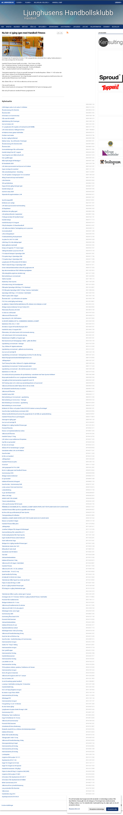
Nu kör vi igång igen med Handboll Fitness (23, 33)
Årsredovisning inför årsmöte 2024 (12, 144)
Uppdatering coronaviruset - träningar (13, 343)
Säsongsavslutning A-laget (10, 743)
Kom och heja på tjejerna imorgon (11, 689)
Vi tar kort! (5, 464)
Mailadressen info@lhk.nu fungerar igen (13, 338)
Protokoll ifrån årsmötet (9, 619)
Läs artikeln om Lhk (7, 661)
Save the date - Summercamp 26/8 (12, 484)
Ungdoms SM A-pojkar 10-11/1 (11, 757)
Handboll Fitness (7, 566)
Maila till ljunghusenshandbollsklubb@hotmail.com (17, 357)
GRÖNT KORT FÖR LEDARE (9, 498)
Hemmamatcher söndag (9, 664)
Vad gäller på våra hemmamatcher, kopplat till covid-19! (18, 380)
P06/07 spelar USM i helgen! (10, 295)
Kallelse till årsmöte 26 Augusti (11, 481)
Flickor (19, 2)
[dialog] (94, 804)
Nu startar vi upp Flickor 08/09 (10, 692)
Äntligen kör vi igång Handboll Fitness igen (14, 425)
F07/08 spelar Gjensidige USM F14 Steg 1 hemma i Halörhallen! (20, 290)
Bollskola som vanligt (8, 203)
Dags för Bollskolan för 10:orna (11, 718)
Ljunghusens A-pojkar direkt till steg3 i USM (14, 709)
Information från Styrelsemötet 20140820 (14, 780)
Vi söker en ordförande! (9, 312)
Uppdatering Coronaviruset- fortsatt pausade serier (17, 366)
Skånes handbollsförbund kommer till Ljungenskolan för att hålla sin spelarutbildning (26, 414)
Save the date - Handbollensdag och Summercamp (16, 639)
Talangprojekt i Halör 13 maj (10, 737)
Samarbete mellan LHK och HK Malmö (13, 450)
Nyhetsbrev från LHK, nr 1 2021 (11, 324)
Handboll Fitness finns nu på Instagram (13, 417)
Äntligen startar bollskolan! (10, 476)
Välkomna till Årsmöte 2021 (10, 315)
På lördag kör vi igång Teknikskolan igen (13, 588)
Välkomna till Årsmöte (8, 391)
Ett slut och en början (8, 445)
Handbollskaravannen (8, 656)
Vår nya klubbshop (7, 183)
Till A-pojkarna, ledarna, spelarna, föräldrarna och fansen (18, 667)
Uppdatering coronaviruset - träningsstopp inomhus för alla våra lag (21, 355)
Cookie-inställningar (7, 805)
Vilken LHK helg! (6, 495)
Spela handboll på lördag (9, 574)
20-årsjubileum (6, 208)
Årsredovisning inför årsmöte (10, 110)
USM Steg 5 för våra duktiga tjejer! (12, 242)
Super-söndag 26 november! (10, 169)
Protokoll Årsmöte (7, 428)
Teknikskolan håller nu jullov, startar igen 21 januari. (16, 594)
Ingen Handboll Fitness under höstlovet (13, 538)
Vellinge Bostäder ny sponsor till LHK (12, 250)
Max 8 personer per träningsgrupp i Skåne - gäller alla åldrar (19, 341)
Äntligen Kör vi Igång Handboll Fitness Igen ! (14, 543)
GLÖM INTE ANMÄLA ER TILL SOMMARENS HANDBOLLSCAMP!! (20, 321)
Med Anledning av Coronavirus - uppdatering (15, 402)
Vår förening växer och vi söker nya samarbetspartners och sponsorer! (22, 383)
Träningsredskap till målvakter (10, 515)
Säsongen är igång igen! (9, 419)
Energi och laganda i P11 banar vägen (13, 248)
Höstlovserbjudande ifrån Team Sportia (13, 535)
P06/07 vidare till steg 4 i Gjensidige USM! (14, 265)
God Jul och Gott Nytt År (9, 352)
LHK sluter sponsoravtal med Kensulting (13, 205)
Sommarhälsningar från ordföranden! (12, 149)
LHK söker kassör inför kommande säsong (14, 335)
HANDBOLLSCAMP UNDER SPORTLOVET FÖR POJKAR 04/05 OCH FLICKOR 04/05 (25, 518)
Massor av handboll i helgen (10, 521)
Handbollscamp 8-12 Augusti (10, 222)
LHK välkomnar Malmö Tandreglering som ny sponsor (17, 228)
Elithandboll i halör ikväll (9, 549)
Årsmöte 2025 (6, 113)
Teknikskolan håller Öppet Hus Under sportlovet (16, 580)
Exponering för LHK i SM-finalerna (11, 318)
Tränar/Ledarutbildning (8, 501)
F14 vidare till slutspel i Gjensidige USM (13, 253)
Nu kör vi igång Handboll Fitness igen (13, 585)
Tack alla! (4, 554)
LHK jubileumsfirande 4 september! (12, 214)
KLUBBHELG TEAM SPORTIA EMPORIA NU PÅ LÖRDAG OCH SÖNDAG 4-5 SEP (24, 304)
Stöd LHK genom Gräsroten (10, 673)
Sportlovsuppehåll (7, 200)
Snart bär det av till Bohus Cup (10, 636)
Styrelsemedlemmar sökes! (10, 628)
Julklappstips (6, 526)
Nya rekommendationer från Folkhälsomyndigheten (17, 270)
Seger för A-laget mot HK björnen (11, 765)
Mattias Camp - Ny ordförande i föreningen (14, 141)
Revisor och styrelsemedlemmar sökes (13, 431)
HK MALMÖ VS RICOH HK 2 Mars (11, 577)
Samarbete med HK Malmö (10, 552)
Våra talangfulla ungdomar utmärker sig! (13, 273)
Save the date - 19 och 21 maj (10, 571)
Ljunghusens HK (8, 2)
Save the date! (6, 453)
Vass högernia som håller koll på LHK (13, 155)
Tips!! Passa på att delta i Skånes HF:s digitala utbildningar (19, 363)
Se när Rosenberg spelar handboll (12, 681)
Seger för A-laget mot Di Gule (10, 763)
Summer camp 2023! (8, 191)
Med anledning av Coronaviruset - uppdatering (15, 397)
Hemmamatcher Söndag (9, 653)
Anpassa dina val (74, 809)
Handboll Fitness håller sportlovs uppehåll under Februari (18, 509)
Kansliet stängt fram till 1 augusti (11, 152)
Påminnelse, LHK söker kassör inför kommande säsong (18, 332)
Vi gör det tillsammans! (8, 492)
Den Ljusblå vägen (7, 650)
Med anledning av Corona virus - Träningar (14, 400)
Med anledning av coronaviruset (11, 276)
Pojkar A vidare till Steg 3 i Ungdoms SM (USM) (15, 771)
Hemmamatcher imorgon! (9, 701)
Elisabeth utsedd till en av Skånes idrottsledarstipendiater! (18, 729)
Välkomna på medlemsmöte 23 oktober (13, 605)
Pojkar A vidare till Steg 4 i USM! (11, 583)
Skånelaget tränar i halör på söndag (12, 630)
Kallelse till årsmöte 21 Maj (9, 560)
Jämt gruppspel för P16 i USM (10, 467)
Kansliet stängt (6, 220)
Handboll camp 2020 (8, 394)
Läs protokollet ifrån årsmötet (10, 788)
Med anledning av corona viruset (11, 405)
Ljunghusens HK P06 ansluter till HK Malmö (14, 262)
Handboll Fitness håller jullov (10, 523)
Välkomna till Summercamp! (10, 720)
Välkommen (5, 791)
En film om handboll (7, 456)
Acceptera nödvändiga (97, 809)
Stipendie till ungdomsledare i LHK (12, 194)
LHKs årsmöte (6, 180)
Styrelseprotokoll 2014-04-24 (10, 796)
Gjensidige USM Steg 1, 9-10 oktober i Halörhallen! (16, 293)
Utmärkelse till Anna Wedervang (11, 726)
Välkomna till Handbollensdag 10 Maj (13, 740)
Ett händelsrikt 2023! (8, 163)
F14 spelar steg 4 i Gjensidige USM (12, 259)
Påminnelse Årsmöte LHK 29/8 (11, 310)
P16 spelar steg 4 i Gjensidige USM (12, 256)
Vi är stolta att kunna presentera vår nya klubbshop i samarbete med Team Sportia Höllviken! (28, 374)
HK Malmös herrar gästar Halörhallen (12, 132)
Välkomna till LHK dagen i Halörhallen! (13, 563)
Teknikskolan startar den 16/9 (10, 546)
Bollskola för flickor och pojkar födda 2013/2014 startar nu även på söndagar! (24, 408)
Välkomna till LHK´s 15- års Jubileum (12, 568)
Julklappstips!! (6, 360)
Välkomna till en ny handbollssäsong (12, 785)
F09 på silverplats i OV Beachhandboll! (13, 225)
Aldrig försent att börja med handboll (12, 177)
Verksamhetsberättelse (8, 557)
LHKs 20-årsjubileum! (8, 234)
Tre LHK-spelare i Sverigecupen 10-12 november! (16, 174)
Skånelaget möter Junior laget (10, 611)
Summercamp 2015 (7, 712)
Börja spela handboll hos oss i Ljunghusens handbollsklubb (19, 377)
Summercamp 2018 (7, 473)
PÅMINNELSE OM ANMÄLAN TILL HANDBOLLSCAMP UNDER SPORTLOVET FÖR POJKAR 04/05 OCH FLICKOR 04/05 (35, 507)
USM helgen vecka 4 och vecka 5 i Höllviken (14, 107)
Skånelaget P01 (6, 698)
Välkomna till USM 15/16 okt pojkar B (12, 608)
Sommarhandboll (7, 231)
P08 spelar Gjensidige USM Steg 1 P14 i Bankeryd (16, 287)
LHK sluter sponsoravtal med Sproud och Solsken (16, 166)
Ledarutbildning (6, 490)
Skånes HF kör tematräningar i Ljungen (13, 447)
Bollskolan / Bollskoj (41, 2)
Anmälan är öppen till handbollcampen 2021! (15, 326)
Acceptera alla (112, 809)
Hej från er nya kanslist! (8, 442)
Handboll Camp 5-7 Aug (9, 436)
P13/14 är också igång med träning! (12, 301)
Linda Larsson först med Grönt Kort (12, 487)
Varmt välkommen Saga (9, 540)
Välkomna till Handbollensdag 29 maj (13, 633)
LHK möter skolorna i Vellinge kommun (13, 129)
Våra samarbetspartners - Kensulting (12, 172)
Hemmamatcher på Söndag (10, 695)
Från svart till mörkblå (8, 118)
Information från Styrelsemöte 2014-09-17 (14, 777)
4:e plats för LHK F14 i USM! (10, 239)
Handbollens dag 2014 (8, 794)
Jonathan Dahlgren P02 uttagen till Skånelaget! (15, 529)
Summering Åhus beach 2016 (10, 616)
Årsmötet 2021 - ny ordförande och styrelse (14, 298)
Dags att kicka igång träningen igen (12, 186)
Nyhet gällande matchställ (9, 245)
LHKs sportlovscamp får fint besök (12, 504)
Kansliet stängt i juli (7, 189)
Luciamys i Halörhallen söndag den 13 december (16, 684)
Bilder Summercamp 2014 (9, 782)
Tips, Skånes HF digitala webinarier (12, 346)
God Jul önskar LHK (8, 124)
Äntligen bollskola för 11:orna (10, 602)
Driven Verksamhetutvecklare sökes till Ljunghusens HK (18, 267)
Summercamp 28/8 (7, 613)
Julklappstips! (6, 459)
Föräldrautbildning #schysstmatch (12, 236)
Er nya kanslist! (6, 478)
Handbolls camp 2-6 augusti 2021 (11, 329)
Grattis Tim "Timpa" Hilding (10, 644)
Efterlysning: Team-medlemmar (11, 715)
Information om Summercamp (10, 115)
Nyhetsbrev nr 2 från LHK (9, 371)
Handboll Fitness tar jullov (9, 462)
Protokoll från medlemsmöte (10, 599)
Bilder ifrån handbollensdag (10, 735)
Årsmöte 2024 (6, 146)
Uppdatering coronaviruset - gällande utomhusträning (17, 349)
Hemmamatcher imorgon (9, 642)
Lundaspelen (6, 754)
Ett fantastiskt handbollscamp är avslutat (14, 388)
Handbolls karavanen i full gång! (11, 768)
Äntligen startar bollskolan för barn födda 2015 (15, 307)
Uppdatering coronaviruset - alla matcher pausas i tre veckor (19, 369)
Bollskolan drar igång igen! (9, 211)
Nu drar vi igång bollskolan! (10, 138)
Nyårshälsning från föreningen (10, 121)
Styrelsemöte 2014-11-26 (9, 760)
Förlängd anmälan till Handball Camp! (13, 217)
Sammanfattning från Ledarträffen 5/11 (13, 532)
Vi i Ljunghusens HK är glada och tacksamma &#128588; (18, 127)
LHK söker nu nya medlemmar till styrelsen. (14, 439)
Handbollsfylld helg (7, 687)
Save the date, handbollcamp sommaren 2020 (15, 411)
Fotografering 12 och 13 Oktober (11, 704)
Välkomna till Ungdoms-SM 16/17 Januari (14, 675)
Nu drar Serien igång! (8, 706)
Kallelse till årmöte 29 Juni (9, 625)
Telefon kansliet (6, 279)
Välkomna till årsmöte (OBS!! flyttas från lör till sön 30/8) (18, 386)
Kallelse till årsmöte (7, 732)
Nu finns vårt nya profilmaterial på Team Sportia (15, 512)
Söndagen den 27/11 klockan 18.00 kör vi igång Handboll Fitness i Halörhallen (24, 597)
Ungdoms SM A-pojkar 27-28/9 (11, 774)
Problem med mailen (8, 135)
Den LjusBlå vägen (7, 158)
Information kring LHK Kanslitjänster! (12, 284)
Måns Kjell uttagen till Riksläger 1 (11, 160)
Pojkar (28, 2)
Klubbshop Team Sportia (9, 281)
